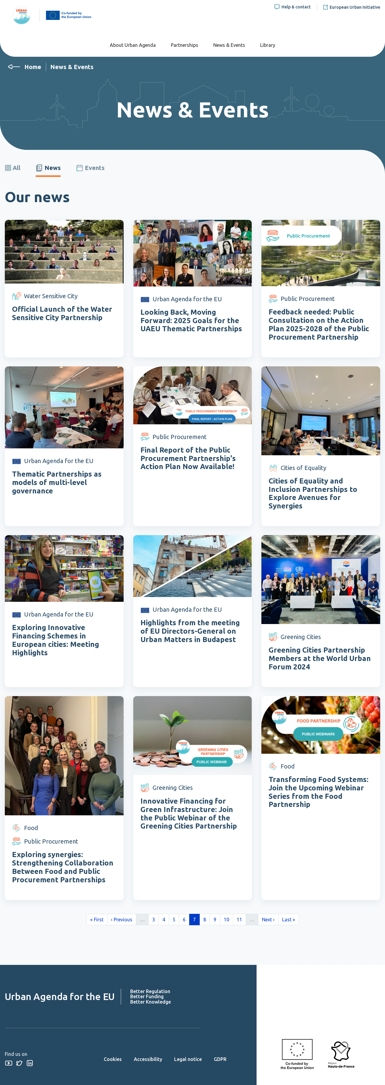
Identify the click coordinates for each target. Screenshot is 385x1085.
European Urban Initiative (355, 7)
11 (241, 919)
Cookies (113, 1059)
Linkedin (29, 1063)
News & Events (229, 45)
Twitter (19, 1063)
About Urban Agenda (133, 45)
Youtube (8, 1063)
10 (228, 919)
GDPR (220, 1059)
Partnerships (184, 45)
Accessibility (148, 1059)
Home (32, 66)
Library (267, 45)
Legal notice (188, 1059)
